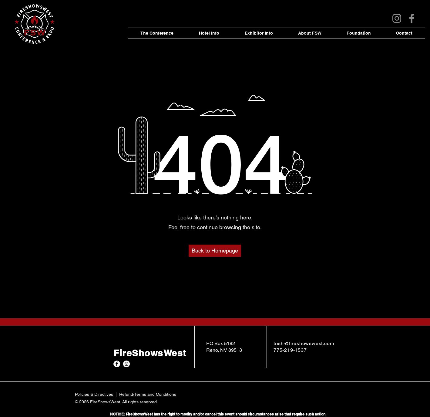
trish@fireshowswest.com (304, 343)
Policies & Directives (94, 394)
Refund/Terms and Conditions (147, 394)
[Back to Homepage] (215, 251)
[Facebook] (412, 18)
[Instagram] (397, 18)
